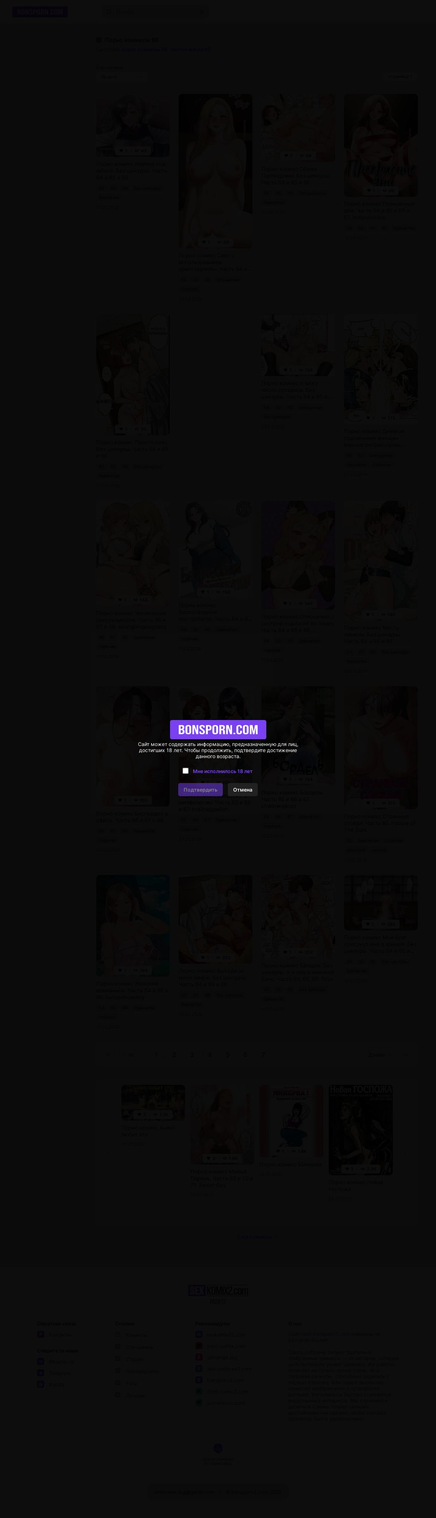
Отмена (242, 790)
